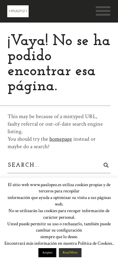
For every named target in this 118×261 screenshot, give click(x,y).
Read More (70, 252)
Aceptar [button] (47, 252)
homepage (60, 139)
